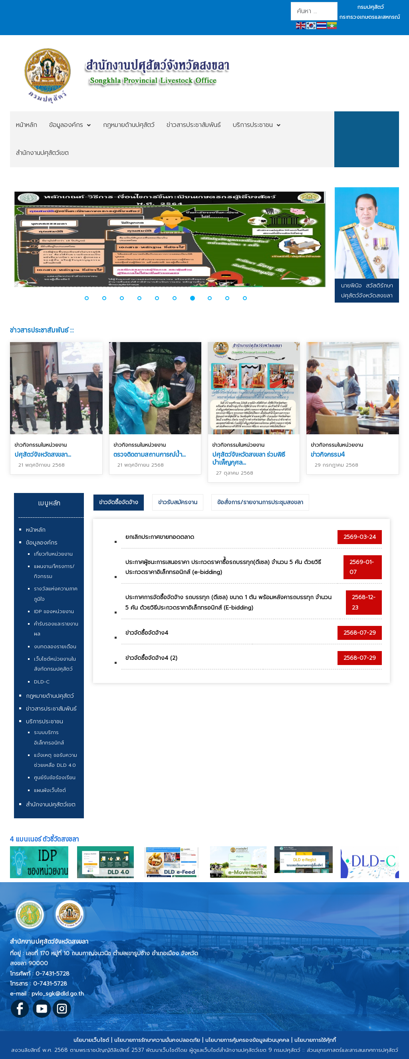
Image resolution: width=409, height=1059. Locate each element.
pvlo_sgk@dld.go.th (58, 994)
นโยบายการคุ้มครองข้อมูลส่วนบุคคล (247, 1040)
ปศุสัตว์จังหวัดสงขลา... (42, 454)
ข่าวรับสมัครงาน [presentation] (177, 502)
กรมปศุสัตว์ (370, 7)
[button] (91, 298)
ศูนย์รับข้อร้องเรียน (54, 777)
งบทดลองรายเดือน (55, 646)
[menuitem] (26, 125)
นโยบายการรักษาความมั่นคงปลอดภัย (157, 1040)
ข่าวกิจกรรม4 (328, 454)
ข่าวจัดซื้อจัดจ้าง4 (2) (151, 658)
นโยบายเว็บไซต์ (91, 1040)
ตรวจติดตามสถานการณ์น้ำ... (149, 454)
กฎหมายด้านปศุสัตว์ (50, 696)
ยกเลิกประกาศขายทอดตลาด (159, 537)
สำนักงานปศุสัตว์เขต (50, 804)
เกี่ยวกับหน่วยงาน (53, 554)
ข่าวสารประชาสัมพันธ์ (51, 709)
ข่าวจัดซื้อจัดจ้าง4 (146, 633)
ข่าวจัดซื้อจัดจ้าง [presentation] (118, 502)
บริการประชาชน (44, 721)
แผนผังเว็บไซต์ (50, 790)
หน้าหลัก (36, 530)
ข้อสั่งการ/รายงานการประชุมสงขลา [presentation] (260, 502)
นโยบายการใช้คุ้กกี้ (315, 1040)
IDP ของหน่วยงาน (54, 611)
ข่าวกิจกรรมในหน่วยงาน (40, 445)
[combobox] (314, 11)
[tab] (118, 502)
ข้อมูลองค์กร (42, 542)
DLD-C (42, 681)
